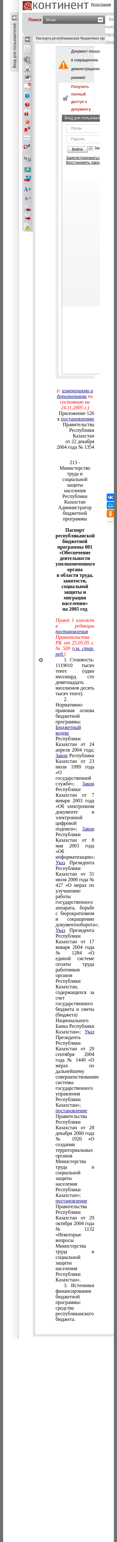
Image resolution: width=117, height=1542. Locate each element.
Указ (60, 862)
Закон (62, 755)
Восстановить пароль (85, 162)
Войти (77, 149)
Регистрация (101, 4)
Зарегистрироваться (83, 158)
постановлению (77, 419)
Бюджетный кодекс (68, 730)
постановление (71, 1110)
